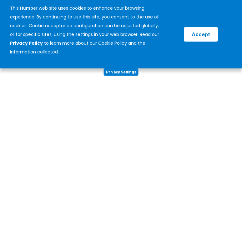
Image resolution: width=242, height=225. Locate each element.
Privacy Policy (26, 43)
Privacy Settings (121, 72)
